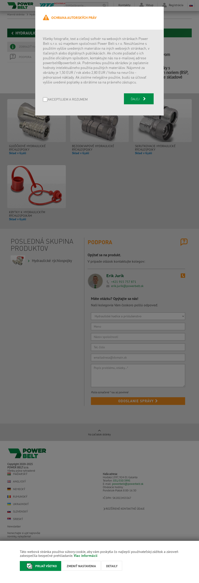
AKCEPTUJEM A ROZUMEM (68, 99)
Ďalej (139, 99)
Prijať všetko (40, 566)
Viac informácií (85, 555)
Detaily (112, 566)
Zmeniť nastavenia (81, 566)
